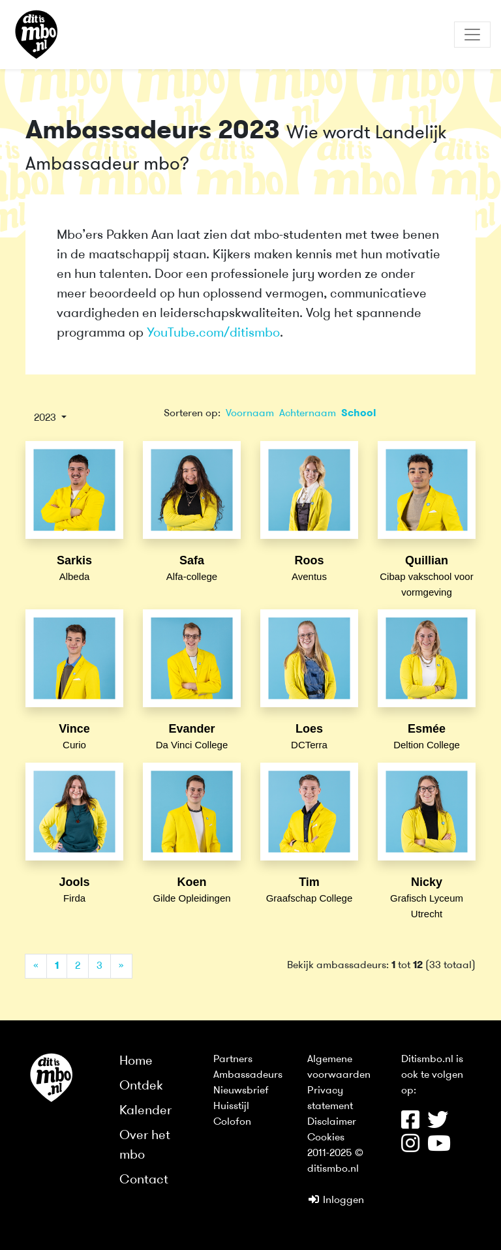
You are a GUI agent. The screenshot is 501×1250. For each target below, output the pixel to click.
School (358, 413)
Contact (143, 1180)
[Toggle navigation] (472, 35)
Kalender (145, 1111)
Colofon (232, 1122)
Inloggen (335, 1200)
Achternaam (307, 413)
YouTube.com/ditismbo (213, 333)
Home (136, 1061)
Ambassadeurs (247, 1075)
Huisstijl (231, 1106)
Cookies (325, 1138)
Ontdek (141, 1086)
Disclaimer (331, 1122)
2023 (46, 418)
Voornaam (250, 413)
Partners (232, 1059)
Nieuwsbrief (241, 1091)
